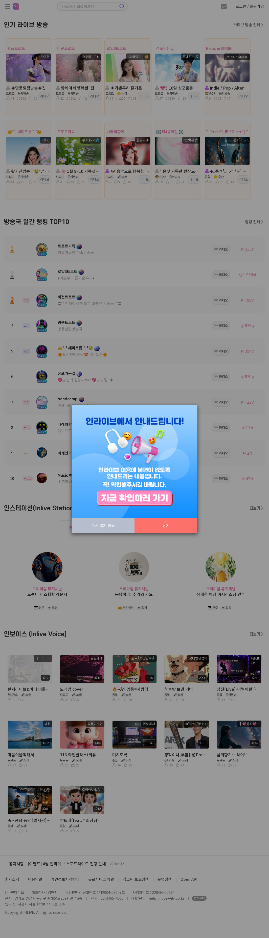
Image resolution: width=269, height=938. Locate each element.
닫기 (166, 525)
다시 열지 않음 (103, 525)
